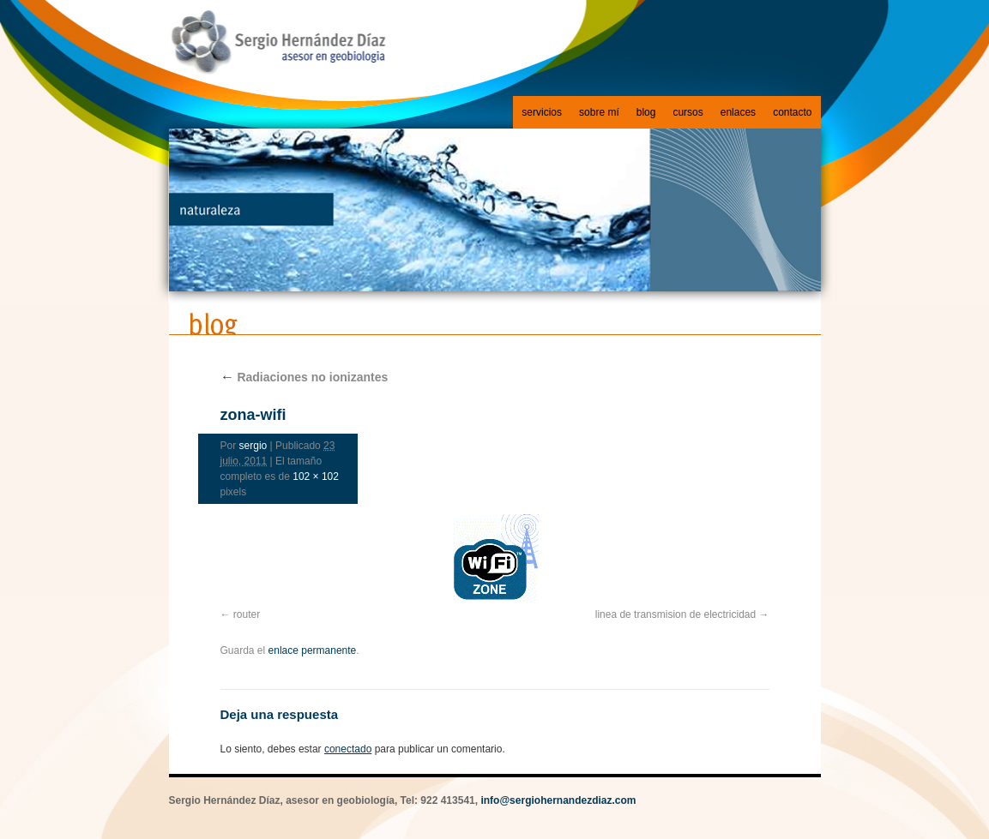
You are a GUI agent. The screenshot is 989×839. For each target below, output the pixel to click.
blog (646, 112)
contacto (792, 112)
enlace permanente (312, 650)
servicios (542, 112)
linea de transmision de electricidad (675, 614)
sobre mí (599, 112)
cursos (687, 112)
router (246, 614)
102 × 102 (315, 476)
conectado (347, 749)
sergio (253, 446)
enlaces (738, 112)
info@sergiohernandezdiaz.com (558, 800)
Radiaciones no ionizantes (304, 377)
